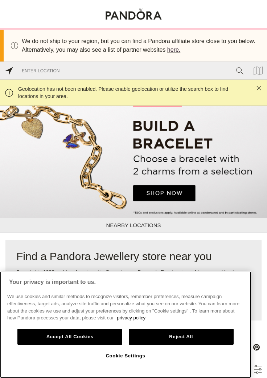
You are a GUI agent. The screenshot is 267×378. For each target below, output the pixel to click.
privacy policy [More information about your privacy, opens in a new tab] (131, 317)
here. (173, 50)
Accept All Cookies (70, 336)
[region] (125, 324)
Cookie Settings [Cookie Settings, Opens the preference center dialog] (125, 355)
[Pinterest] (256, 347)
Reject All (181, 336)
